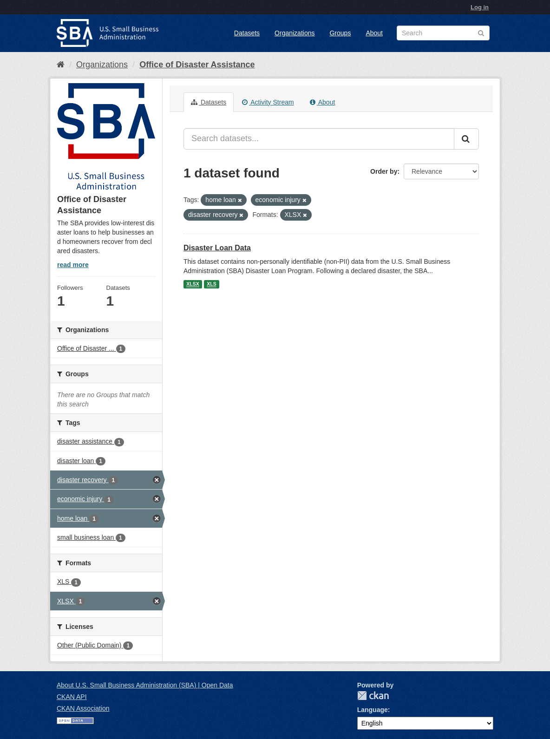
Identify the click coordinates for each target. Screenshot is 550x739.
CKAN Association (83, 708)
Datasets (247, 33)
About (374, 33)
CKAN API (72, 696)
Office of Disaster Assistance (197, 64)
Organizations (294, 33)
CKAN (373, 695)
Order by (383, 171)
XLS (211, 284)
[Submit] (466, 139)
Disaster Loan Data (217, 248)
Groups (340, 33)
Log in (480, 7)
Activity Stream (268, 102)
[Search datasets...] (318, 139)
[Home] (61, 64)
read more (73, 264)
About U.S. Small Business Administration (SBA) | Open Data (145, 685)
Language (372, 709)
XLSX (192, 284)
